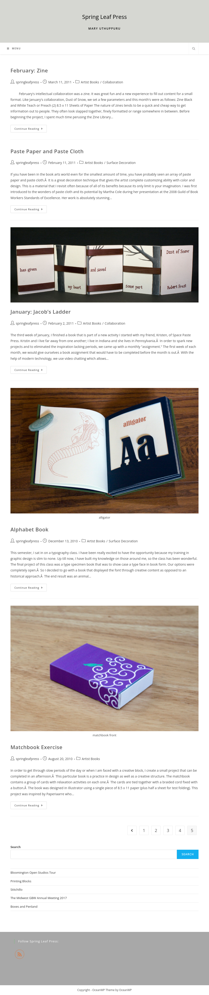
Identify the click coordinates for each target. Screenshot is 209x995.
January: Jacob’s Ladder (40, 311)
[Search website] (193, 48)
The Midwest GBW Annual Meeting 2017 (38, 898)
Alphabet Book (29, 529)
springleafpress (27, 82)
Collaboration (113, 82)
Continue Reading (30, 129)
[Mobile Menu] (14, 48)
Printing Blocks (20, 881)
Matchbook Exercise (36, 747)
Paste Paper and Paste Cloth (47, 151)
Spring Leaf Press (104, 16)
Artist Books (90, 82)
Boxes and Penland (23, 906)
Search (15, 847)
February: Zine (29, 70)
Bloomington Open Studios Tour (33, 872)
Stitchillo (16, 889)
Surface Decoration (121, 162)
